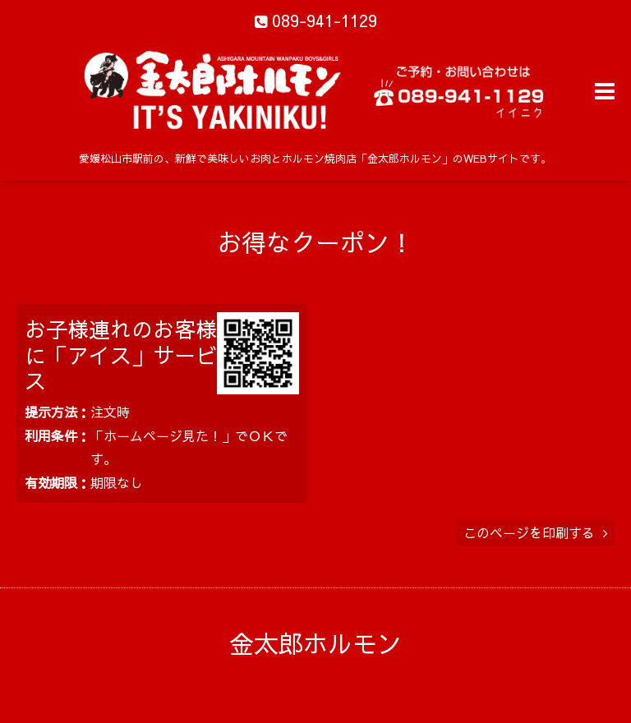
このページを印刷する (535, 532)
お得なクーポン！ (315, 242)
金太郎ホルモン (315, 643)
